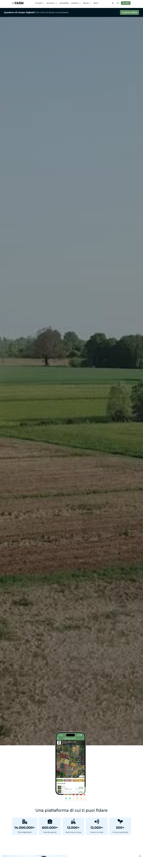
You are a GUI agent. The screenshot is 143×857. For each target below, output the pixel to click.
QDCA (95, 3)
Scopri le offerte (129, 12)
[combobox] (113, 3)
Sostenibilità (64, 3)
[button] (39, 3)
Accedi (126, 3)
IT (112, 3)
